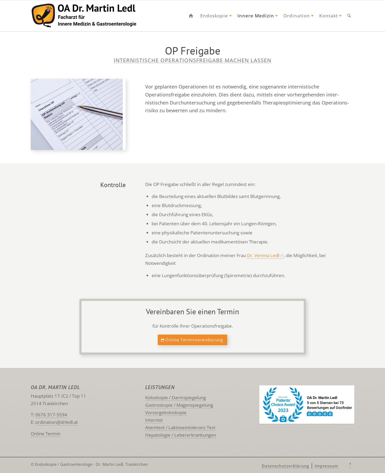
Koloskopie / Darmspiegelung (175, 397)
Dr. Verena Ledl (263, 255)
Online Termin (45, 434)
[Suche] (349, 15)
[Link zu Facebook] (350, 464)
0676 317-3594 (51, 415)
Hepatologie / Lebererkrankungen (180, 435)
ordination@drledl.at (56, 422)
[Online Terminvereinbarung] (192, 340)
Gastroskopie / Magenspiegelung (179, 405)
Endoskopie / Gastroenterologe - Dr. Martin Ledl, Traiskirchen (91, 464)
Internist (154, 420)
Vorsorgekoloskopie (166, 412)
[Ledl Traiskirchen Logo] (90, 15)
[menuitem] (191, 15)
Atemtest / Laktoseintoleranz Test (180, 427)
